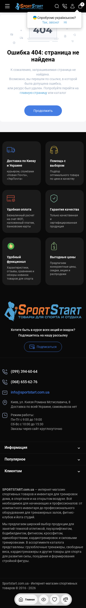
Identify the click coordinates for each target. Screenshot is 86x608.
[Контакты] (64, 6)
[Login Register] (72, 6)
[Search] (56, 6)
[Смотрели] (43, 599)
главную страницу (33, 93)
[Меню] (7, 6)
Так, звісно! (50, 22)
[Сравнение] (65, 599)
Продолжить (43, 111)
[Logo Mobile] (29, 6)
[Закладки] (54, 599)
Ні (65, 22)
